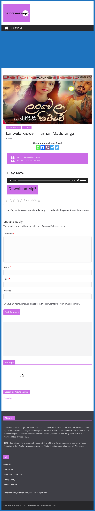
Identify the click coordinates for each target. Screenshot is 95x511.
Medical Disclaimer (11, 485)
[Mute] (78, 180)
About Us (7, 464)
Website (7, 290)
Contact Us (8, 469)
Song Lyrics (27, 128)
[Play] (10, 180)
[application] (47, 180)
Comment (8, 233)
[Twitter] (57, 147)
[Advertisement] (47, 49)
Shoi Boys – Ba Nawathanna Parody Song (24, 210)
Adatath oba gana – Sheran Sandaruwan (71, 210)
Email (6, 279)
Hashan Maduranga (13, 128)
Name (7, 267)
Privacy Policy (9, 479)
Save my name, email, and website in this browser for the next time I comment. (43, 303)
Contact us (16, 28)
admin (10, 139)
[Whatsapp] (38, 147)
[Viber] (47, 147)
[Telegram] (52, 147)
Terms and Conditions (12, 474)
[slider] (44, 180)
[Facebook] (42, 147)
